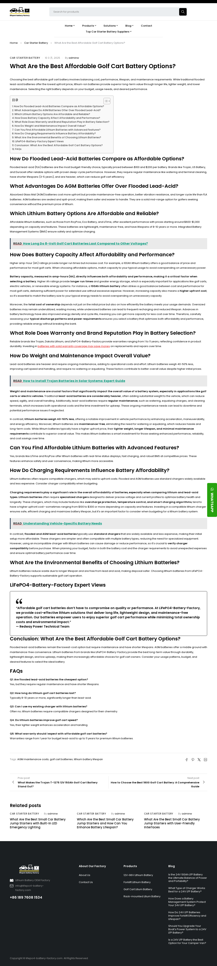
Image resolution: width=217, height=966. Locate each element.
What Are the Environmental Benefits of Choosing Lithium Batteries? (58, 137)
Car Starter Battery (36, 43)
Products (130, 866)
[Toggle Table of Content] (105, 101)
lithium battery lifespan (88, 759)
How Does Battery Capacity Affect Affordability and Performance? (57, 118)
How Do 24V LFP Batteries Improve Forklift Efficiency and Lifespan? (187, 915)
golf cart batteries (61, 759)
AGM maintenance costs (33, 759)
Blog (171, 866)
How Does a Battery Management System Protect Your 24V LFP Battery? (187, 902)
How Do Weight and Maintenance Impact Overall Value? (50, 125)
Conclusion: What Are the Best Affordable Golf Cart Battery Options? (59, 145)
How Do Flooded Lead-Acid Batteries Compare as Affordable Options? (59, 106)
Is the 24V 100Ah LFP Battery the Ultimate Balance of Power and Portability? (187, 878)
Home (14, 43)
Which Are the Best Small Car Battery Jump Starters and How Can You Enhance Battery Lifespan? (105, 823)
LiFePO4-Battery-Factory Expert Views (39, 141)
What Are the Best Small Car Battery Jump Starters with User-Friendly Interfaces (172, 823)
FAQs (18, 149)
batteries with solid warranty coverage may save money (74, 346)
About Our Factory (92, 866)
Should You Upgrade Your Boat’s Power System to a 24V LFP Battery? (187, 929)
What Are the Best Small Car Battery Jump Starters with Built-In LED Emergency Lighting (38, 823)
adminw (74, 58)
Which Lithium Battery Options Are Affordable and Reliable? (52, 114)
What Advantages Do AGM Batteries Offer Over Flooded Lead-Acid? (57, 110)
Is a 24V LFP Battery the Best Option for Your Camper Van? (187, 941)
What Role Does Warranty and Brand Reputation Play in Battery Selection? (62, 122)
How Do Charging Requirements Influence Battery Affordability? (55, 133)
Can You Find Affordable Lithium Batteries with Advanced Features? (58, 129)
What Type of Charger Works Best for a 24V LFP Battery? (186, 889)
